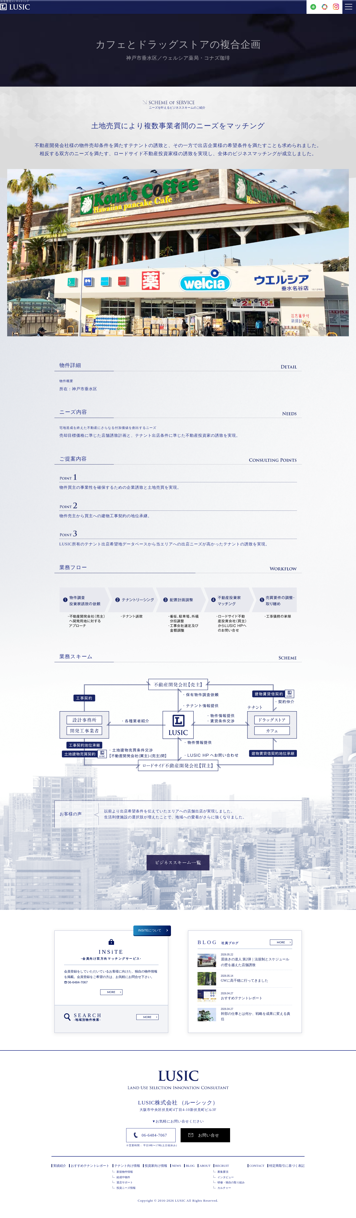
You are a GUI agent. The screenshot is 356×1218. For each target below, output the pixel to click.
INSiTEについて (149, 930)
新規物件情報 (125, 1171)
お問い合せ (208, 1135)
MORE (111, 992)
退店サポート (125, 1182)
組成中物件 (123, 1177)
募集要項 (222, 1171)
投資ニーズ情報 (126, 1187)
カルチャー (224, 1187)
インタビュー (225, 1177)
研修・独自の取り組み (231, 1182)
